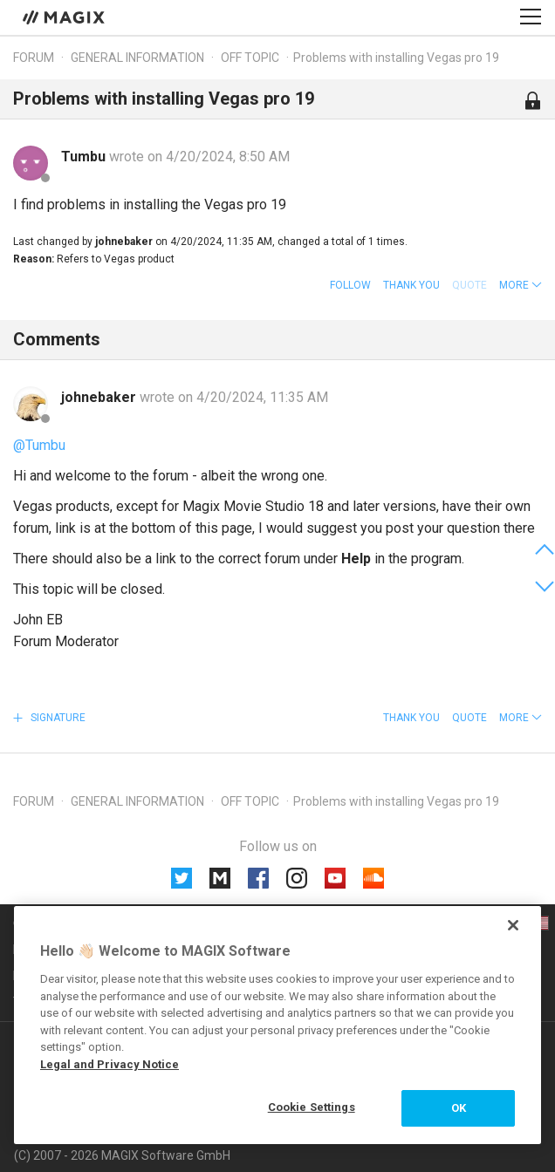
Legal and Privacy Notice (109, 1064)
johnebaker (100, 397)
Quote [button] (469, 718)
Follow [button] (350, 285)
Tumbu (85, 156)
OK (458, 1107)
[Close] (513, 925)
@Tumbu (39, 445)
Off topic (250, 58)
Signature (57, 718)
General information (137, 58)
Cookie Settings (311, 1107)
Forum (33, 58)
